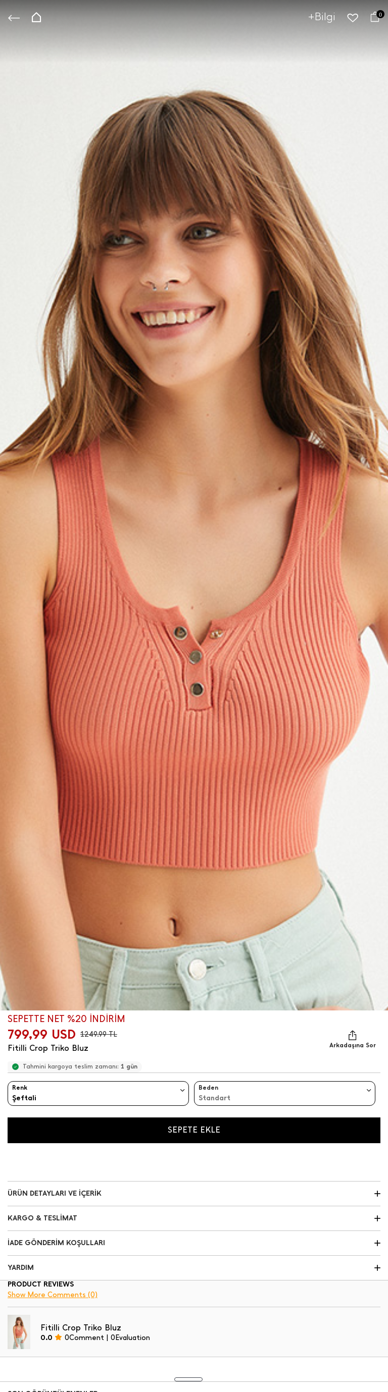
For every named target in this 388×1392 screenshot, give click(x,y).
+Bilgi (321, 16)
